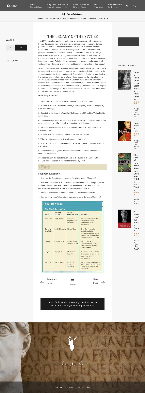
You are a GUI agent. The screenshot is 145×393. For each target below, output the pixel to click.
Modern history (52, 18)
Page (51, 281)
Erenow (58, 387)
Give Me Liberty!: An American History (79, 18)
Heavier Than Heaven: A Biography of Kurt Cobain (136, 86)
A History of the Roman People (136, 221)
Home (40, 18)
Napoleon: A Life (136, 126)
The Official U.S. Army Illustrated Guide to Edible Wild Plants (136, 172)
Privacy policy (84, 387)
